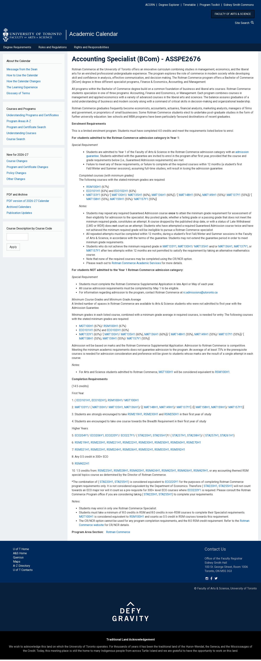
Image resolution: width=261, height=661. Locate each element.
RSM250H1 (171, 415)
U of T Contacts (23, 571)
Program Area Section (87, 533)
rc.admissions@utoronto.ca (200, 294)
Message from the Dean (22, 70)
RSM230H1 (151, 415)
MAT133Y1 (93, 196)
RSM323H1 (98, 451)
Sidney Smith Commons (238, 5)
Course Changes (17, 162)
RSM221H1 (114, 444)
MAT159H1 (117, 200)
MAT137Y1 (234, 196)
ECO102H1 (121, 192)
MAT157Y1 (141, 200)
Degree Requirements (17, 48)
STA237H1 (179, 437)
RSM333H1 (161, 451)
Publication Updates (19, 214)
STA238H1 (194, 437)
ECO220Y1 (112, 437)
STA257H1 (212, 437)
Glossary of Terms (18, 94)
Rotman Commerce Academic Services (136, 264)
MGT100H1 (86, 327)
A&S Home (20, 554)
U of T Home (21, 550)
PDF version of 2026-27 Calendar (28, 202)
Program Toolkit (210, 5)
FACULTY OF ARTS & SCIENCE (233, 14)
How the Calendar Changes (24, 82)
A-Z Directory (21, 567)
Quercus (18, 559)
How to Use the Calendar (22, 76)
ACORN (150, 5)
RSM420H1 (137, 472)
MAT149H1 (209, 196)
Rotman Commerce (118, 533)
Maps (16, 563)
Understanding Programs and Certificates (33, 116)
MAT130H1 (119, 196)
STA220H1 (145, 437)
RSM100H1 (93, 188)
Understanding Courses (21, 134)
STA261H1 (227, 437)
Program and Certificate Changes (27, 168)
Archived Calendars (19, 208)
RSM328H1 (121, 472)
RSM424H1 (153, 472)
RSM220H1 (98, 444)
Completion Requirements (90, 380)
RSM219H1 (135, 415)
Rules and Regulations (52, 48)
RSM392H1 (177, 451)
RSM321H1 (82, 451)
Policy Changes (16, 174)
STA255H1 (159, 437)
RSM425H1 (168, 472)
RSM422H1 (82, 465)
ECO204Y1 (81, 437)
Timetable (189, 5)
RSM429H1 (200, 472)
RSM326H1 (130, 451)
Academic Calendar (97, 35)
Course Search (16, 140)
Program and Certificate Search (26, 128)
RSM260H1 (177, 444)
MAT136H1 (159, 196)
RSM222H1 (130, 444)
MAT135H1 (135, 196)
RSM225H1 (105, 472)
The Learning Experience (22, 88)
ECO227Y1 (127, 437)
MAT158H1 (93, 200)
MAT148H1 (186, 196)
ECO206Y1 (97, 437)
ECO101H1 (93, 192)
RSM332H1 (145, 451)
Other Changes (16, 180)
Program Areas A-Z (19, 122)
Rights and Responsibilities (91, 48)
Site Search (244, 23)
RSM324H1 (114, 451)
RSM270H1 (193, 444)
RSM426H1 (184, 472)
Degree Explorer (169, 5)
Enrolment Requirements (89, 125)
